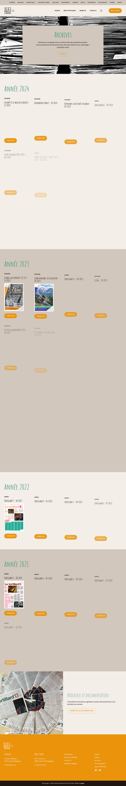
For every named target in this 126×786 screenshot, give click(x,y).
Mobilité (83, 10)
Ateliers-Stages (43, 2)
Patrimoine (92, 2)
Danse (120, 2)
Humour (75, 2)
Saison (57, 10)
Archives (97, 760)
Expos (83, 2)
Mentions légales (70, 764)
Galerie (97, 757)
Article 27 (67, 760)
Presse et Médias (70, 757)
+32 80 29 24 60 (40, 765)
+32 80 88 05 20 (10, 765)
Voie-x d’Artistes (100, 767)
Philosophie (102, 2)
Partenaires (68, 754)
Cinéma (112, 2)
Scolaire (55, 2)
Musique (20, 2)
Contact (93, 10)
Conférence (65, 2)
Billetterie (115, 10)
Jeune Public (30, 2)
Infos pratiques (70, 10)
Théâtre (12, 2)
